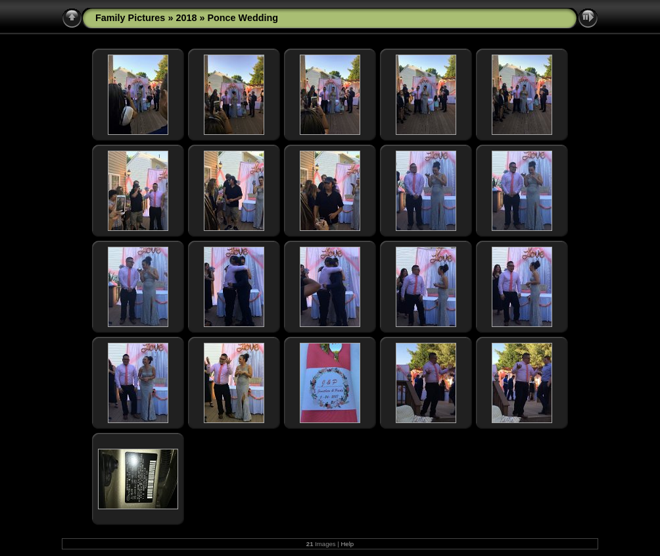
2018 (186, 18)
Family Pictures (130, 18)
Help (347, 543)
